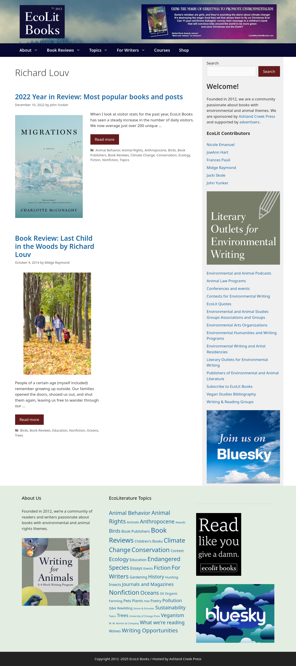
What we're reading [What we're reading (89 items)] (162, 622)
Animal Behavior (108, 150)
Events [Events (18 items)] (148, 568)
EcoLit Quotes (219, 303)
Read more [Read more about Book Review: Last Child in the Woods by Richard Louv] (29, 419)
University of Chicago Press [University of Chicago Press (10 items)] (144, 616)
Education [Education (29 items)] (138, 559)
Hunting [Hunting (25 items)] (171, 577)
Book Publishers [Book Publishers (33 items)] (136, 531)
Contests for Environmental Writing (238, 296)
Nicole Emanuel (221, 144)
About (31, 50)
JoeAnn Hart (217, 152)
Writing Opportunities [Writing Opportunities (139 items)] (150, 630)
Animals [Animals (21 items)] (133, 522)
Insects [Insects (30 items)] (115, 584)
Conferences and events (228, 288)
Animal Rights (132, 150)
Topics (100, 50)
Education (59, 430)
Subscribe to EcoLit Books (230, 386)
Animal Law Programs (226, 280)
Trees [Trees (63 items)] (122, 615)
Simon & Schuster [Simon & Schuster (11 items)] (143, 608)
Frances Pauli (218, 159)
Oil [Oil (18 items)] (162, 593)
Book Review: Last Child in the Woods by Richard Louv (54, 246)
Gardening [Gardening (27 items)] (138, 577)
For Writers (133, 50)
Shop (184, 50)
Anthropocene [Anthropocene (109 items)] (157, 521)
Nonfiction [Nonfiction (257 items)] (124, 592)
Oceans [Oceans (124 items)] (149, 592)
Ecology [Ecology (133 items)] (118, 559)
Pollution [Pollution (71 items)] (172, 600)
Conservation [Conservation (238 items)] (151, 550)
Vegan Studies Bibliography (231, 394)
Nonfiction (110, 160)
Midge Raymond (221, 167)
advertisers (249, 122)
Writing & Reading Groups (230, 401)
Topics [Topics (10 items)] (112, 616)
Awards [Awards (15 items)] (180, 522)
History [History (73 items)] (156, 577)
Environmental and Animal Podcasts (239, 273)
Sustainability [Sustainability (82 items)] (170, 607)
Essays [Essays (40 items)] (136, 568)
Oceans (92, 430)
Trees (19, 435)
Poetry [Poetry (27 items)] (156, 600)
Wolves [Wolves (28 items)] (115, 631)
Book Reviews (66, 50)
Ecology (184, 155)
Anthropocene (155, 150)
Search (213, 63)
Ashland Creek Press (257, 116)
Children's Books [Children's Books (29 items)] (149, 541)
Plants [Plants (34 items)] (137, 600)
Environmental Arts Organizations (237, 325)
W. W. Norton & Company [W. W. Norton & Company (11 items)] (124, 623)
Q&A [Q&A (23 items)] (112, 608)
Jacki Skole (216, 175)
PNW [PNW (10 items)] (146, 601)
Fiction (95, 160)
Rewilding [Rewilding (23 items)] (125, 608)
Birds (172, 150)
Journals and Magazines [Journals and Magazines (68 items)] (148, 584)
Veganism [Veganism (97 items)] (172, 615)
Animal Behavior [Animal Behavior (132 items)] (129, 512)
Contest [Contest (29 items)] (177, 550)
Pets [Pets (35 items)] (127, 600)
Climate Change (143, 155)
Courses (162, 50)
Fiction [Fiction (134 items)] (162, 567)
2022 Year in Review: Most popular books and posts (99, 96)
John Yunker (217, 182)
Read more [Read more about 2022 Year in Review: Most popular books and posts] (105, 139)
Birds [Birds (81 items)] (114, 530)
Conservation (166, 155)
